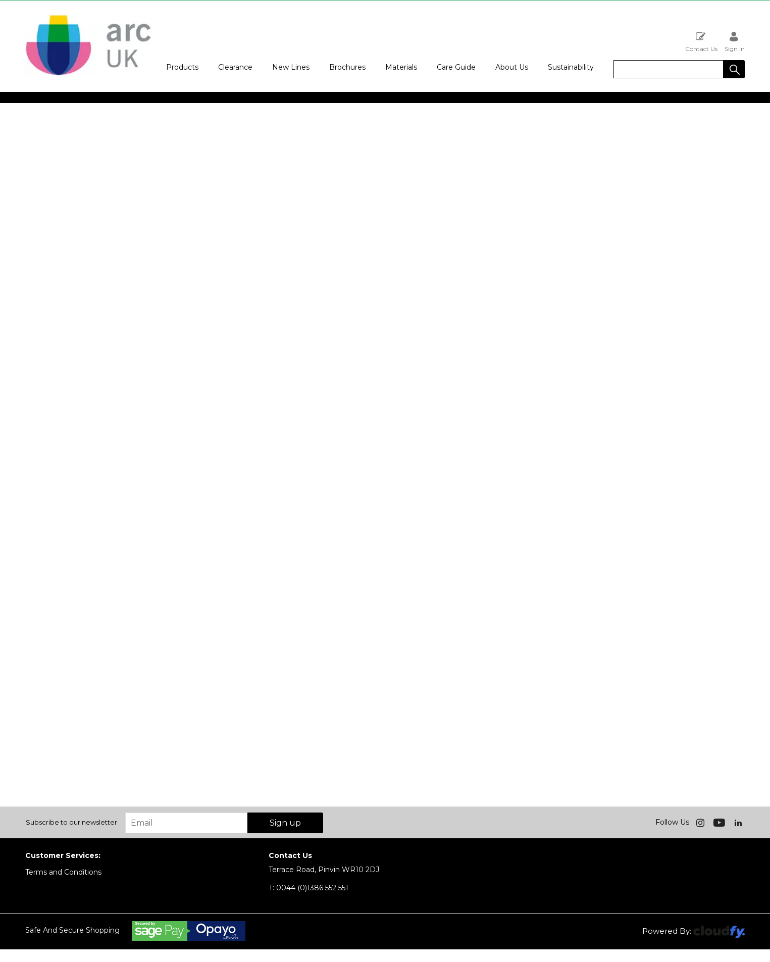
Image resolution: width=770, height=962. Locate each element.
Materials (401, 67)
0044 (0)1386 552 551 (308, 887)
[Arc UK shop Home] (88, 74)
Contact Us (701, 41)
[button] (734, 69)
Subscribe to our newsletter (71, 822)
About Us (511, 67)
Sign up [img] (285, 823)
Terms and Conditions (63, 872)
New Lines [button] (291, 67)
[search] (668, 69)
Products (182, 67)
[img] (701, 822)
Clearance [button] (235, 67)
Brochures (347, 67)
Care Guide (456, 67)
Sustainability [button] (571, 67)
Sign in (735, 41)
